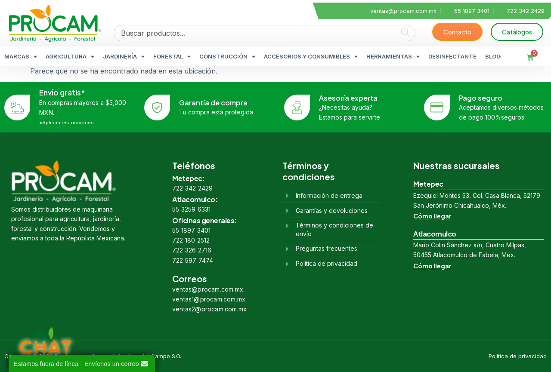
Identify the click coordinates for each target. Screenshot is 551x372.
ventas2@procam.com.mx (209, 309)
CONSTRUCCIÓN (227, 56)
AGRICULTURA (70, 56)
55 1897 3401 (191, 230)
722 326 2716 (191, 250)
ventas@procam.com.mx (207, 289)
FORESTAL (172, 56)
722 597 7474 (192, 260)
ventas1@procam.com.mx (208, 299)
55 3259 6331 (191, 209)
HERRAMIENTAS (393, 56)
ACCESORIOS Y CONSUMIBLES (311, 56)
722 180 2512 (191, 240)
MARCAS (20, 56)
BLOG (493, 56)
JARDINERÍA (124, 56)
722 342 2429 (192, 188)
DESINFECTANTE (452, 56)
